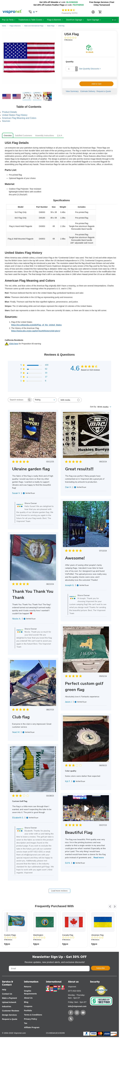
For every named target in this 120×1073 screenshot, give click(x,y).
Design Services (9, 1015)
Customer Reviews (10, 1011)
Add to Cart (96, 84)
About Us (28, 998)
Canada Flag (67, 935)
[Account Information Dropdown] (93, 12)
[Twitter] (71, 1018)
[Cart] (100, 12)
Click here (13, 344)
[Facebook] (71, 1012)
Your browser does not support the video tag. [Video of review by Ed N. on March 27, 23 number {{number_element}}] (86, 808)
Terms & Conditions (33, 1015)
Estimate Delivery (87, 91)
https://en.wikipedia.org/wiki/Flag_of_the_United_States (36, 325)
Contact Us (7, 994)
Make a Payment (9, 998)
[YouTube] (83, 1012)
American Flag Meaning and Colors (19, 118)
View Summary (72, 91)
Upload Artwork (9, 1002)
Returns (27, 987)
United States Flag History (14, 115)
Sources (6, 121)
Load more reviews (59, 890)
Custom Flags (10, 935)
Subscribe (100, 968)
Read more (99, 857)
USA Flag (61, 26)
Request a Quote (104, 91)
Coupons (28, 1006)
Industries (6, 1006)
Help (4, 990)
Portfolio (28, 1010)
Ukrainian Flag (97, 935)
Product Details (9, 112)
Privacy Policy (30, 1019)
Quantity (70, 62)
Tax (25, 1023)
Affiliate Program (31, 1027)
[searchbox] (17, 400)
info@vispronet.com (77, 1006)
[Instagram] (77, 1012)
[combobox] (45, 400)
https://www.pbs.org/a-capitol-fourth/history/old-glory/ (35, 331)
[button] (34, 365)
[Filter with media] (70, 400)
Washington (38, 935)
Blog (26, 1002)
